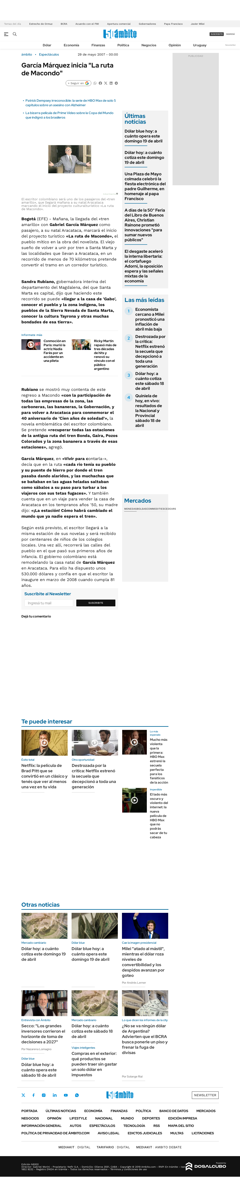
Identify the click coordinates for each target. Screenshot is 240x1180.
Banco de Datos (173, 1111)
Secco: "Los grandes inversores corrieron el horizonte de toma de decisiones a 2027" (43, 1034)
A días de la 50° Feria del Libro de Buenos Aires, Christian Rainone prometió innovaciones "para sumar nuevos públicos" (145, 224)
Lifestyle (78, 1118)
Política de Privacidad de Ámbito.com (55, 1133)
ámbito (26, 54)
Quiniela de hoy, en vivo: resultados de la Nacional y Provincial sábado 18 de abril (148, 410)
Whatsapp (77, 1095)
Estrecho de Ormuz (40, 23)
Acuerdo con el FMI (87, 23)
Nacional (104, 1118)
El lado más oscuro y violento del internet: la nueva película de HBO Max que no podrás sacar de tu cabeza (159, 815)
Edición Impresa (182, 1118)
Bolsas (142, 508)
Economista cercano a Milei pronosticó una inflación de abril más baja (150, 319)
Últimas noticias (61, 1111)
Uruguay (199, 45)
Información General (41, 1126)
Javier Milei (197, 23)
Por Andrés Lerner (134, 982)
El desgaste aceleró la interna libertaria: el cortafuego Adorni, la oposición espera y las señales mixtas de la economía (144, 266)
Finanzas (98, 45)
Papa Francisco (173, 23)
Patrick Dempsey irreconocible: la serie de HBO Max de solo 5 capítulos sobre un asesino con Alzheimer (71, 102)
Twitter (23, 1095)
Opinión (175, 45)
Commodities (155, 508)
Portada (29, 1111)
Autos (75, 1126)
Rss (156, 1126)
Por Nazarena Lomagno (36, 1049)
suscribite (217, 34)
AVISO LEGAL (108, 1133)
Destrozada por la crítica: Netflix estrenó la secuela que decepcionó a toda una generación (150, 351)
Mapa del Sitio (181, 1126)
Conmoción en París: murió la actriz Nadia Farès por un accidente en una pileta (55, 351)
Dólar (47, 45)
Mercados (206, 1111)
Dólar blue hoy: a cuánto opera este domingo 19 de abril (143, 136)
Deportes (151, 1118)
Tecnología (134, 1126)
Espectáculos (49, 54)
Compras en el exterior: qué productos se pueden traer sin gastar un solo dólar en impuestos (94, 1064)
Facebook (33, 1095)
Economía (71, 45)
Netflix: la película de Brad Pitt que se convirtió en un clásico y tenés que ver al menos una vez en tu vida (44, 776)
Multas (176, 1133)
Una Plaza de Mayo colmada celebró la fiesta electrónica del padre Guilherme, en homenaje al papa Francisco (145, 186)
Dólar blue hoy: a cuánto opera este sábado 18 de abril (39, 1070)
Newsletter (230, 45)
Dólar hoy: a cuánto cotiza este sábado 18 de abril (149, 381)
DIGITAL (74, 1147)
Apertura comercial (119, 23)
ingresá (230, 34)
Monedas (130, 508)
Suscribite (95, 602)
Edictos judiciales (145, 1133)
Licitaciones (203, 1133)
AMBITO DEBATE (159, 1147)
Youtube (66, 1095)
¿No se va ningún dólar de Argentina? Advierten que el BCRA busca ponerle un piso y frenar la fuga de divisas (145, 1039)
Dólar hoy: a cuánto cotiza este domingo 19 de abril (144, 157)
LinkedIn (55, 1095)
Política (123, 45)
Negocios (148, 45)
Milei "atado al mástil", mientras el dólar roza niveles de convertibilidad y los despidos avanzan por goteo (143, 962)
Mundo (127, 1118)
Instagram (43, 1095)
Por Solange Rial (132, 1076)
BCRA (64, 23)
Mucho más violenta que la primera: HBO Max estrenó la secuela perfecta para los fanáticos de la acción (159, 761)
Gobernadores (147, 23)
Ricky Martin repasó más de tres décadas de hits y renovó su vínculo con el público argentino (105, 355)
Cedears (170, 508)
